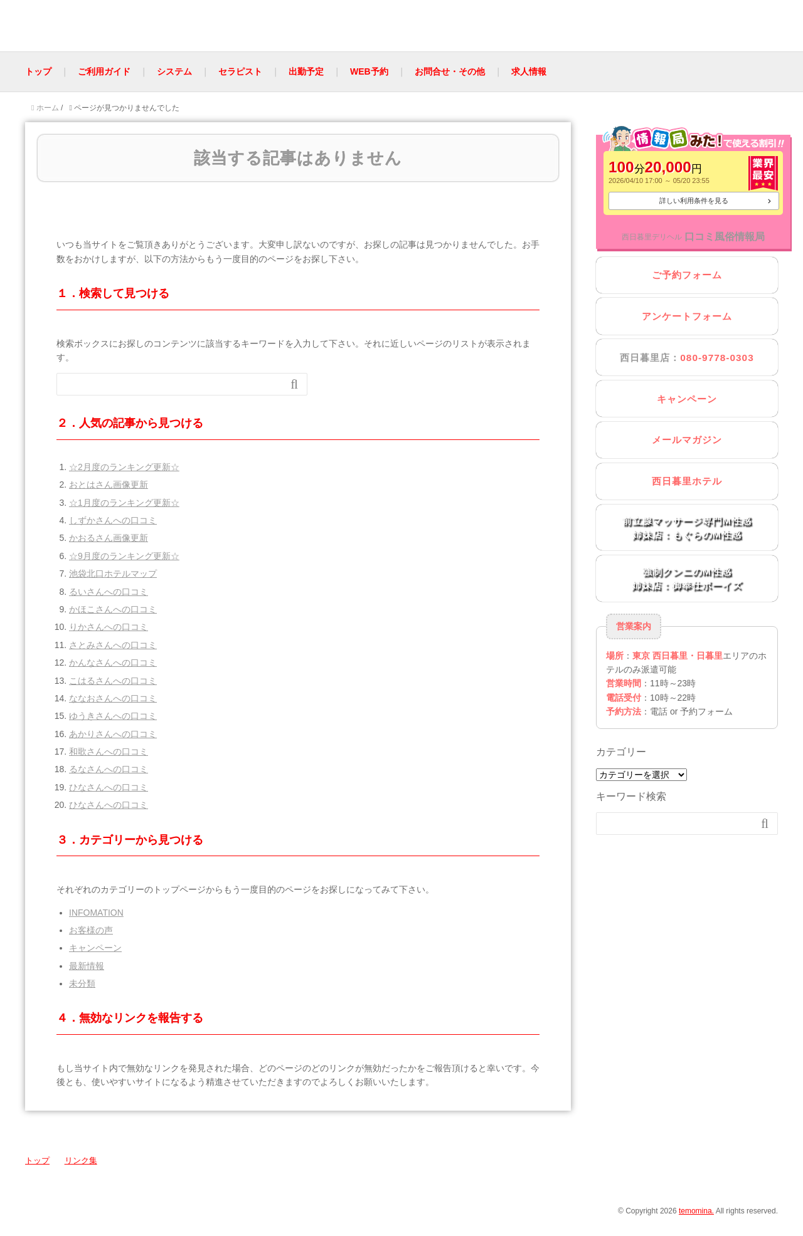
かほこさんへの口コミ (113, 609)
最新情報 (86, 966)
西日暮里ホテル (687, 481)
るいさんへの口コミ (108, 592)
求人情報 (528, 71)
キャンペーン (95, 948)
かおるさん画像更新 (108, 538)
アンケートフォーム (687, 316)
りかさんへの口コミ (108, 627)
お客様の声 (91, 930)
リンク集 (81, 1160)
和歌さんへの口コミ (108, 751)
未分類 (82, 983)
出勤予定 (306, 71)
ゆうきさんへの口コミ (113, 716)
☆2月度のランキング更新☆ (124, 467)
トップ (38, 71)
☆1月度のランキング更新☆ (124, 503)
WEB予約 (369, 71)
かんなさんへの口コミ (113, 662)
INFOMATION (96, 913)
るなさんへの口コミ (108, 769)
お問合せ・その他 (450, 71)
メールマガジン (687, 439)
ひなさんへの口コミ (108, 787)
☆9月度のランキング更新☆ (124, 556)
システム (174, 71)
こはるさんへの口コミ (113, 681)
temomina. (696, 1211)
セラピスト (240, 71)
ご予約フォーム (687, 275)
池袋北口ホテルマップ (113, 573)
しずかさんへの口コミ (113, 520)
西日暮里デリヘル (652, 237)
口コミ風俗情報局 (724, 236)
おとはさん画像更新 (108, 484)
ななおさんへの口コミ (113, 698)
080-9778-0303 (716, 357)
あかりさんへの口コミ (113, 734)
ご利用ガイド (104, 71)
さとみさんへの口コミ (113, 645)
